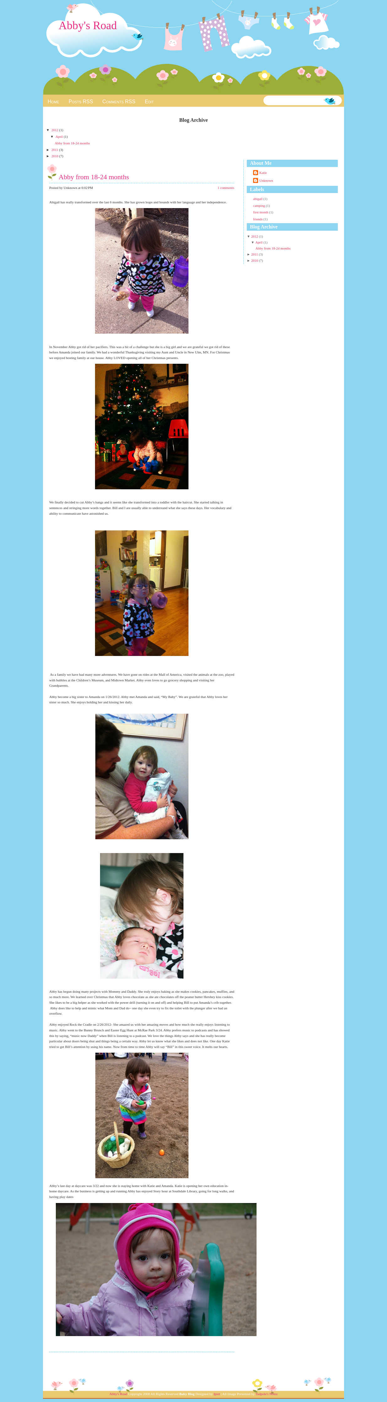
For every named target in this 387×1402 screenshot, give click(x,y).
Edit (149, 101)
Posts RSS (81, 101)
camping (259, 205)
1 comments (226, 188)
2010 (55, 156)
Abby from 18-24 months (72, 143)
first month (261, 212)
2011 (55, 150)
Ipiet (217, 1394)
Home (53, 101)
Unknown (266, 180)
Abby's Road (88, 25)
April (60, 136)
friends (258, 219)
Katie (263, 173)
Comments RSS (119, 101)
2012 (55, 130)
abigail (258, 199)
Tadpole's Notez (267, 1394)
